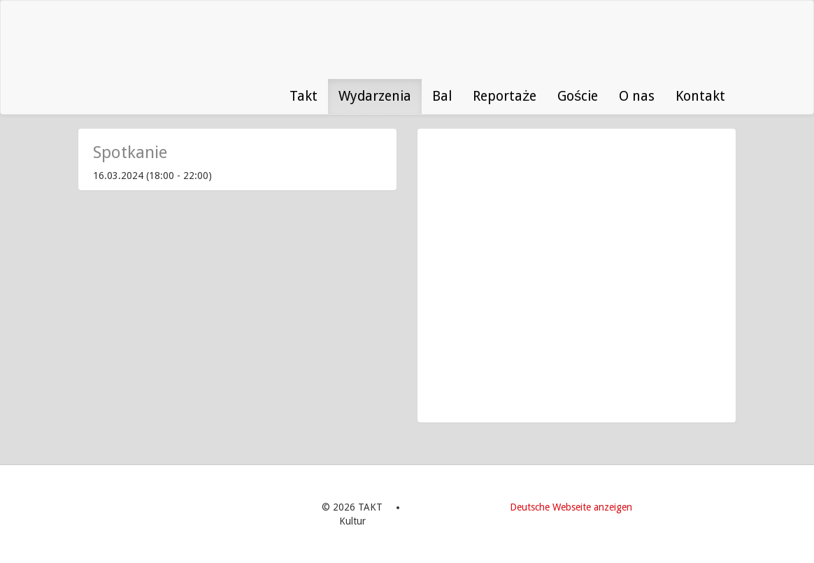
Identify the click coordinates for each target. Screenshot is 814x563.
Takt (303, 96)
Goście (577, 96)
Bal (442, 96)
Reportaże (504, 96)
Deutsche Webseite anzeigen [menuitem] (571, 507)
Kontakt (700, 96)
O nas (637, 96)
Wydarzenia (374, 96)
